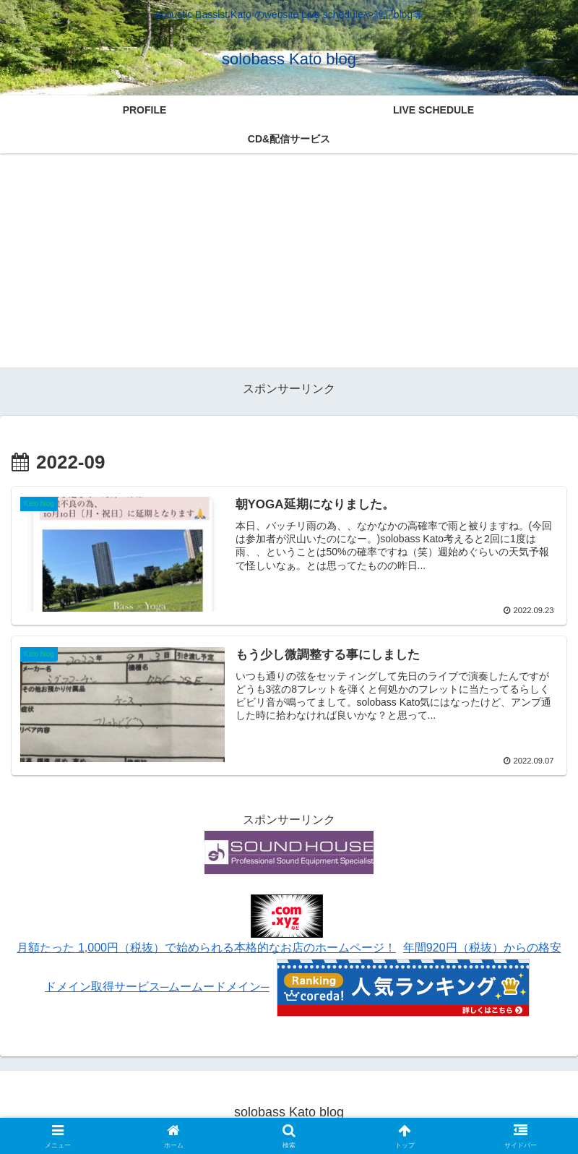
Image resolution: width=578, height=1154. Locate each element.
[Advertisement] (289, 266)
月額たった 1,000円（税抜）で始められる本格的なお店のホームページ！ (206, 947)
